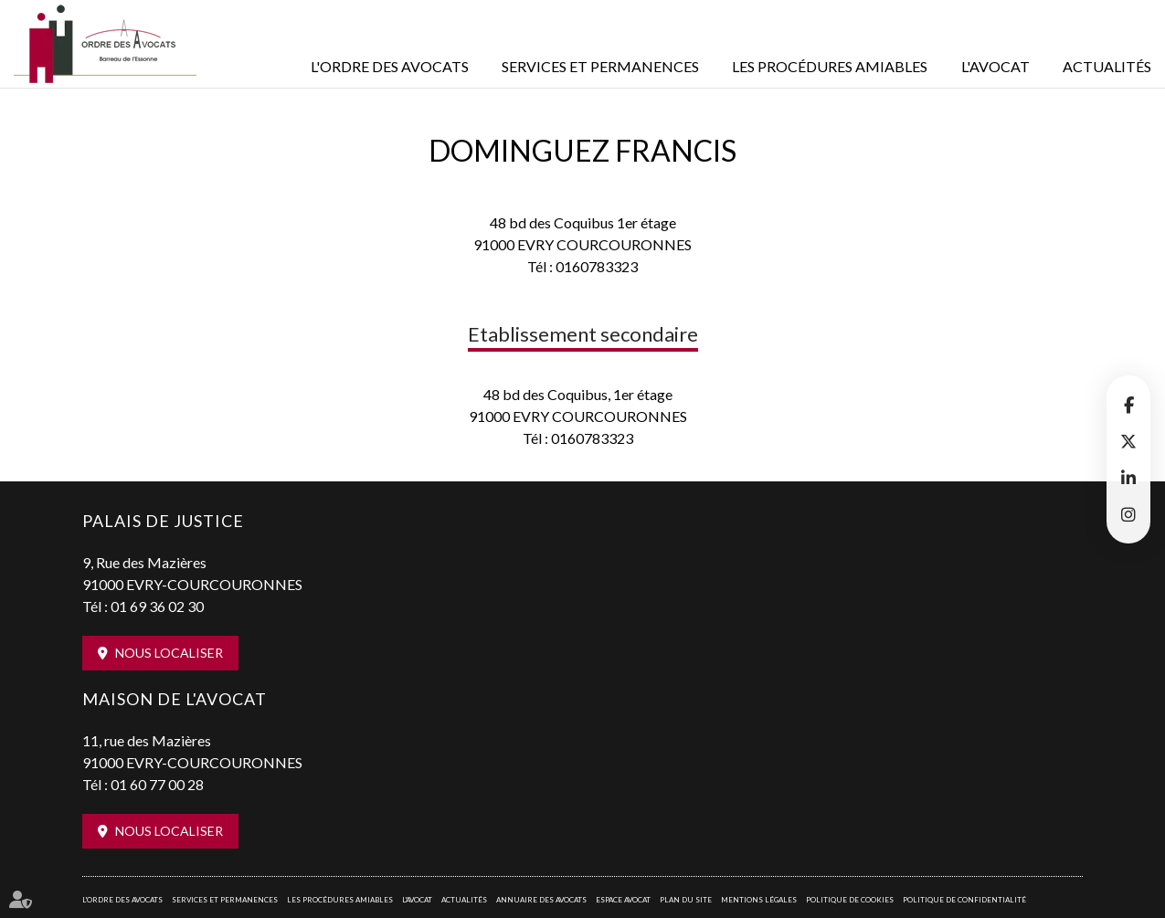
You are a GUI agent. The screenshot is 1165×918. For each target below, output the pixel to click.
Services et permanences (600, 66)
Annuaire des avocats (541, 899)
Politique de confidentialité (964, 899)
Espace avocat (623, 899)
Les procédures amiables (829, 66)
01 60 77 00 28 (157, 784)
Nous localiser (169, 652)
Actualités (1107, 66)
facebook (1128, 404)
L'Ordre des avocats (390, 66)
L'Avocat (995, 66)
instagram (1128, 514)
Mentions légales (759, 899)
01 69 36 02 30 (157, 606)
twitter (1128, 441)
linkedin (1128, 477)
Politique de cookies (850, 899)
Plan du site (686, 899)
